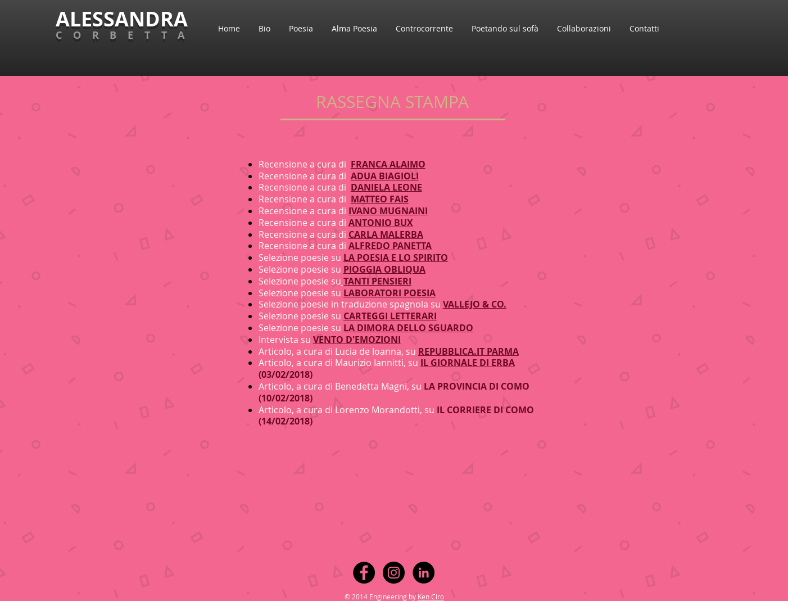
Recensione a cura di (302, 211)
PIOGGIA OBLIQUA (384, 269)
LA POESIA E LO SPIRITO (395, 257)
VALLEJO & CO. (474, 304)
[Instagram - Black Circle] (394, 573)
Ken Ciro (431, 596)
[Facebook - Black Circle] (364, 573)
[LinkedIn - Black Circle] (423, 573)
